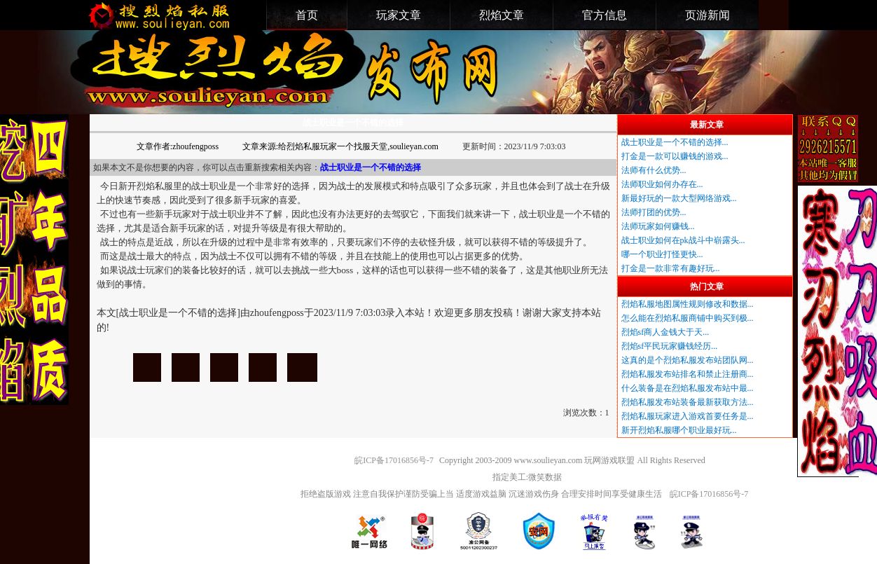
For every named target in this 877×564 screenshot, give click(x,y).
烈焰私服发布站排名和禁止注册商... (687, 374)
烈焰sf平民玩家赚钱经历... (669, 346)
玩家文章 (398, 15)
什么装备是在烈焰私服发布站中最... (687, 388)
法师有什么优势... (653, 170)
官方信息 (604, 15)
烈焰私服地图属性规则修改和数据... (687, 304)
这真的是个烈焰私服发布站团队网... (687, 360)
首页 (307, 15)
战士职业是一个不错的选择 (147, 367)
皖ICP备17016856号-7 (394, 460)
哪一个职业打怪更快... (662, 254)
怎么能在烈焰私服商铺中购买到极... (687, 318)
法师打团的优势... (653, 212)
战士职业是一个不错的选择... (674, 142)
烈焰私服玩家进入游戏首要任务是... (687, 416)
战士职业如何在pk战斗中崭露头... (683, 240)
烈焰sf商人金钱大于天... (665, 332)
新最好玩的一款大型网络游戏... (679, 198)
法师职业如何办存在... (662, 184)
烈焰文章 (501, 15)
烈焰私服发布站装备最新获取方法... (687, 402)
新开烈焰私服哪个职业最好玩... (679, 430)
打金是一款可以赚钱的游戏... (674, 156)
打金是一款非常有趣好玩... (670, 268)
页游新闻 (707, 15)
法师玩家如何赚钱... (658, 226)
